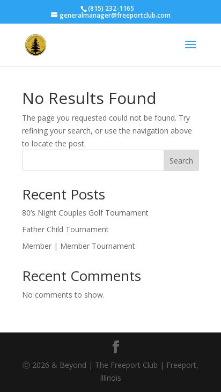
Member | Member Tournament (78, 246)
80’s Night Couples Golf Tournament (85, 213)
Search (181, 161)
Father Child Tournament (65, 229)
